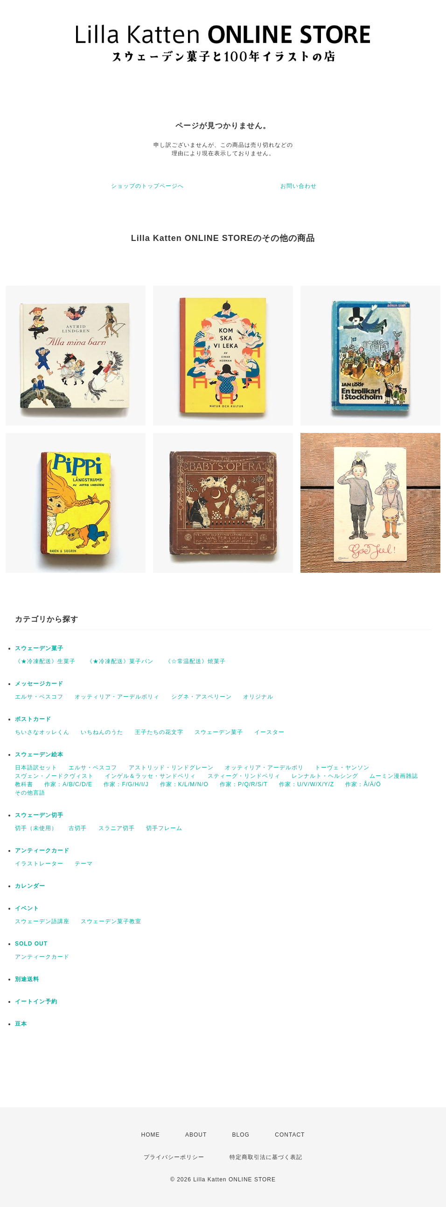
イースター (269, 732)
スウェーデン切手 (39, 815)
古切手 (78, 828)
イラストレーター (39, 863)
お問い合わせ (298, 186)
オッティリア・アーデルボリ (264, 767)
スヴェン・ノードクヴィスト (54, 776)
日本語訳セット (36, 767)
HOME (150, 1135)
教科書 (24, 784)
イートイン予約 (36, 1001)
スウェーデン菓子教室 (111, 921)
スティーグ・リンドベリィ (244, 776)
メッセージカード (39, 683)
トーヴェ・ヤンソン (342, 767)
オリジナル (258, 696)
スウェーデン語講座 (42, 921)
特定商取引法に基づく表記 (266, 1157)
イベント (27, 908)
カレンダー (30, 886)
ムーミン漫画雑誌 (393, 776)
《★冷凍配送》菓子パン (120, 661)
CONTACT (290, 1135)
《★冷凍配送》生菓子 (45, 661)
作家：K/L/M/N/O (184, 784)
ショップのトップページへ (147, 186)
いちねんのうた (102, 732)
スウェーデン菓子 (39, 648)
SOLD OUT (31, 943)
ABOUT (196, 1135)
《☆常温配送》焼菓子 (195, 661)
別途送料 (27, 979)
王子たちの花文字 (159, 732)
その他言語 (30, 792)
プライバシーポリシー (174, 1157)
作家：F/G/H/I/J (126, 784)
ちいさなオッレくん (42, 732)
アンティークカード (42, 850)
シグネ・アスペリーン (201, 696)
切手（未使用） (36, 828)
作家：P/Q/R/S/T (244, 784)
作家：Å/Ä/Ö (363, 784)
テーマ (84, 863)
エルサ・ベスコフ (39, 696)
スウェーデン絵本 (39, 754)
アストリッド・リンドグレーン (171, 767)
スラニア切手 (116, 828)
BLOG (241, 1135)
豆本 (21, 1024)
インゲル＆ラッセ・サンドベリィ (150, 776)
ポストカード (33, 719)
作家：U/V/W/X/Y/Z (306, 784)
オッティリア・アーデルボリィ (117, 696)
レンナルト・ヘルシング (325, 776)
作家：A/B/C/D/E (68, 784)
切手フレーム (164, 828)
